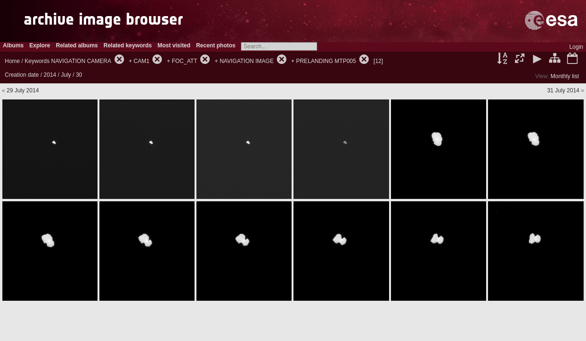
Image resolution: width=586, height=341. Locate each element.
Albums (13, 45)
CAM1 (141, 61)
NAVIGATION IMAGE (247, 61)
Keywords (37, 61)
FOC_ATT (184, 61)
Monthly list (564, 76)
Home (12, 61)
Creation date (22, 75)
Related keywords (128, 45)
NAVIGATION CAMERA (81, 61)
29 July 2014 (23, 90)
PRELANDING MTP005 (326, 61)
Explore (39, 45)
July (66, 75)
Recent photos (215, 45)
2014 (50, 75)
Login (576, 47)
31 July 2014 (563, 90)
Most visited (174, 45)
